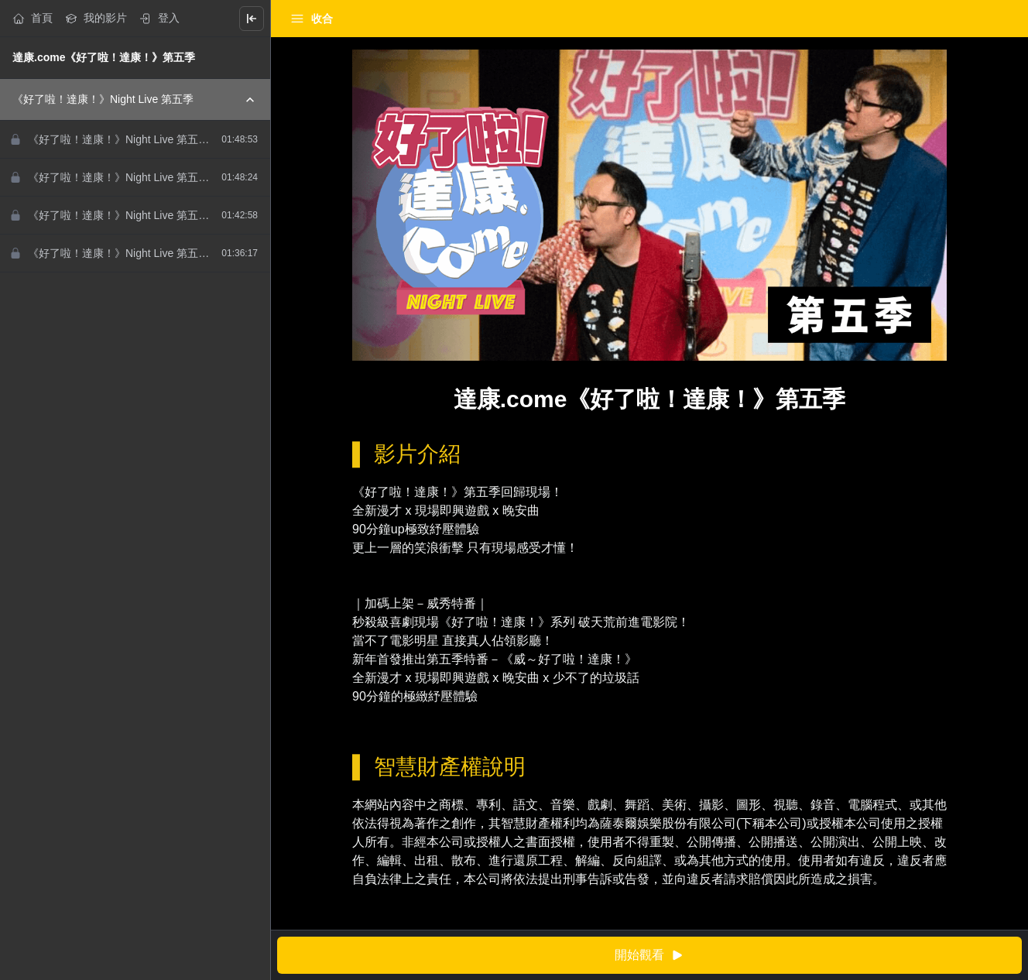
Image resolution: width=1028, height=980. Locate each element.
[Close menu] (251, 18)
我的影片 (96, 18)
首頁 (32, 18)
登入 (159, 18)
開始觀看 (649, 955)
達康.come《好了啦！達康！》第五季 (103, 57)
